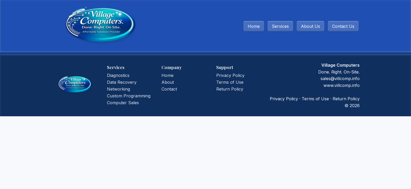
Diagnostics (118, 75)
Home (254, 26)
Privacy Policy (230, 75)
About (167, 82)
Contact (169, 89)
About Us (310, 26)
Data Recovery (122, 82)
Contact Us (343, 26)
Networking (118, 89)
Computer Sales (123, 102)
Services (280, 26)
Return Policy (229, 89)
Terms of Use (230, 82)
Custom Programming (128, 95)
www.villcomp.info (341, 85)
